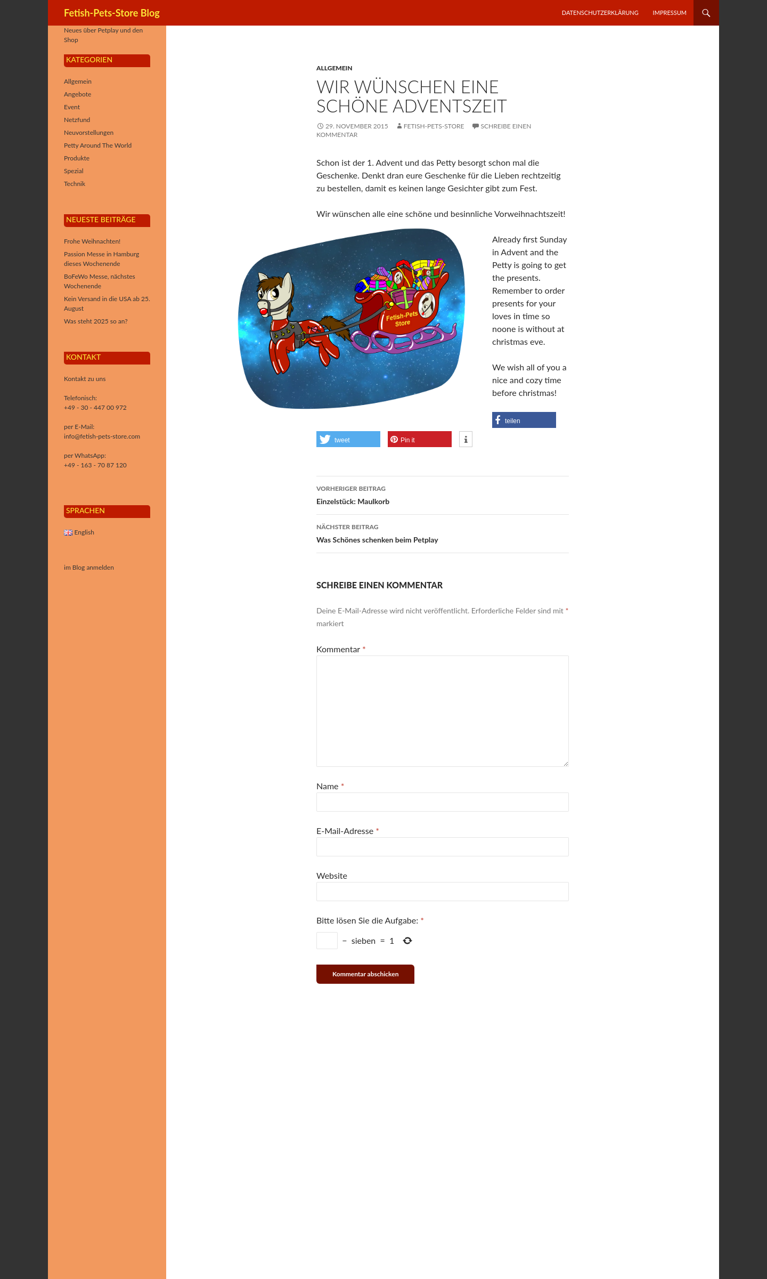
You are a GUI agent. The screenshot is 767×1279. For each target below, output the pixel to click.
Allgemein (334, 68)
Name (330, 786)
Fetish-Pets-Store (434, 126)
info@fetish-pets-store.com (102, 436)
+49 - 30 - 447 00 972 (95, 407)
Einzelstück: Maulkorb (442, 494)
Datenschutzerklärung (600, 12)
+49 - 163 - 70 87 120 (95, 465)
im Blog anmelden (89, 567)
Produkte (76, 158)
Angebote (77, 94)
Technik (74, 184)
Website (331, 875)
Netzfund (77, 120)
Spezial (74, 171)
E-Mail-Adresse (347, 830)
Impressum (670, 12)
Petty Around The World (98, 145)
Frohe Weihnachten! (92, 241)
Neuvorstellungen (88, 132)
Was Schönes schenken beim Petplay (442, 532)
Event (72, 107)
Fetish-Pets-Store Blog (112, 13)
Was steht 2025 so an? (96, 321)
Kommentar (341, 649)
